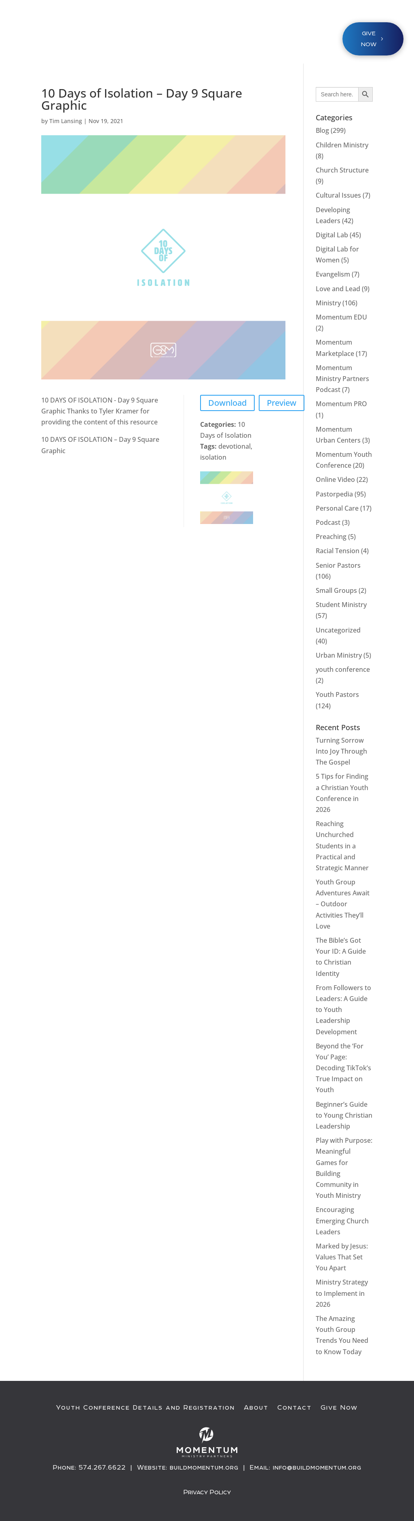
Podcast (328, 522)
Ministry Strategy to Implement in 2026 (342, 1293)
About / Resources (268, 35)
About (256, 1407)
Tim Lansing (65, 121)
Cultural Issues (338, 195)
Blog (322, 130)
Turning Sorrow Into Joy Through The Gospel (341, 751)
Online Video (335, 479)
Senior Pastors (338, 565)
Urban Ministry (339, 655)
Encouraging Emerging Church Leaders (342, 1220)
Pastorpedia (334, 494)
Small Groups (336, 590)
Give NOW (368, 38)
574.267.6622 (102, 1467)
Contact (294, 1407)
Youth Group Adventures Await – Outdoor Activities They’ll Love (343, 904)
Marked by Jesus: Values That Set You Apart (342, 1257)
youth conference (343, 669)
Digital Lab (332, 234)
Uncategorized (338, 630)
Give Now (339, 1407)
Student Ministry (341, 604)
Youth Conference (137, 35)
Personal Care (337, 508)
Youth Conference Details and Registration (145, 1407)
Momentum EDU (341, 317)
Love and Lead (338, 288)
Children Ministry (342, 145)
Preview (281, 402)
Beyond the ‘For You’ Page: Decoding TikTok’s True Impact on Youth (343, 1068)
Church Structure (342, 170)
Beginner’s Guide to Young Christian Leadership (344, 1115)
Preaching (331, 536)
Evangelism (333, 274)
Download (227, 402)
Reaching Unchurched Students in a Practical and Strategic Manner (342, 845)
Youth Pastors (337, 694)
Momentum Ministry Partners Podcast (342, 378)
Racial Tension (337, 550)
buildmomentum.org (204, 1467)
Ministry (328, 302)
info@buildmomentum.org (317, 1467)
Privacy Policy (207, 1492)
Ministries (199, 35)
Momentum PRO (341, 403)
